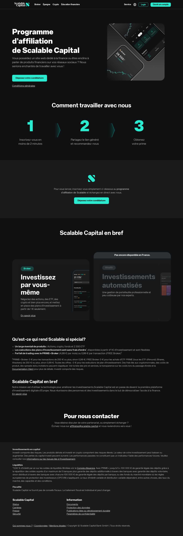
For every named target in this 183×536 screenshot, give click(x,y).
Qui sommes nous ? (22, 526)
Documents (72, 504)
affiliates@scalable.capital (84, 426)
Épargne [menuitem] (46, 5)
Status (16, 504)
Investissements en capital (26, 449)
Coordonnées (41, 526)
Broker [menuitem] (37, 5)
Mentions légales (57, 526)
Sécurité (17, 514)
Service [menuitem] (127, 5)
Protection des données (78, 508)
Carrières (17, 508)
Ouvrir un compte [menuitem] (161, 5)
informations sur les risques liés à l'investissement (51, 459)
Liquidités (18, 465)
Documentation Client (22, 369)
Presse (16, 511)
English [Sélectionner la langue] (134, 4)
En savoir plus (28, 316)
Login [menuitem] (143, 5)
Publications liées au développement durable (88, 511)
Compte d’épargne (86, 468)
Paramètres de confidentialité (81, 514)
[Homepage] (21, 4)
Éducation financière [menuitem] (70, 5)
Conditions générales (23, 86)
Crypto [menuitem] (56, 5)
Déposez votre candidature (30, 78)
